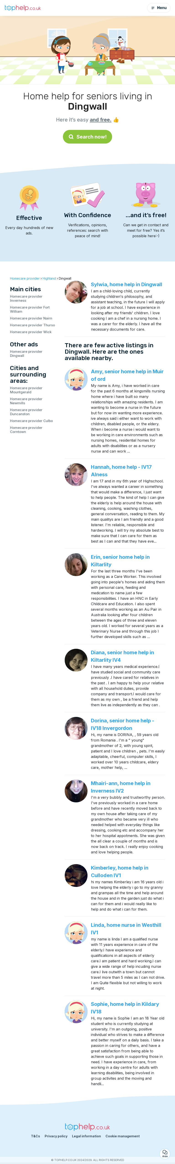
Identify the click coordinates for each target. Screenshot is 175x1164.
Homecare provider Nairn (31, 318)
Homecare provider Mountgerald (26, 390)
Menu (159, 8)
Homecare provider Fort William (30, 309)
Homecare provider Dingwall (26, 353)
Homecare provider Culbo (31, 421)
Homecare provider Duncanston (26, 412)
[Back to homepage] (23, 8)
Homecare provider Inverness (26, 298)
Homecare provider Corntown (26, 429)
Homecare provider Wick (30, 332)
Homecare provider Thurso (32, 325)
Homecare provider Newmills (26, 401)
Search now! (87, 137)
